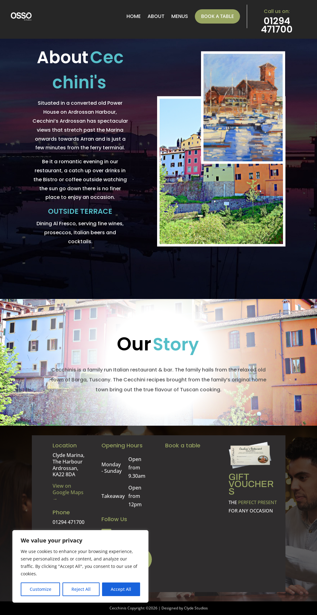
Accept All (121, 589)
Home (133, 16)
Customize (40, 589)
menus (179, 16)
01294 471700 (277, 25)
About (156, 16)
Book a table (217, 16)
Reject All (81, 589)
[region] (80, 566)
